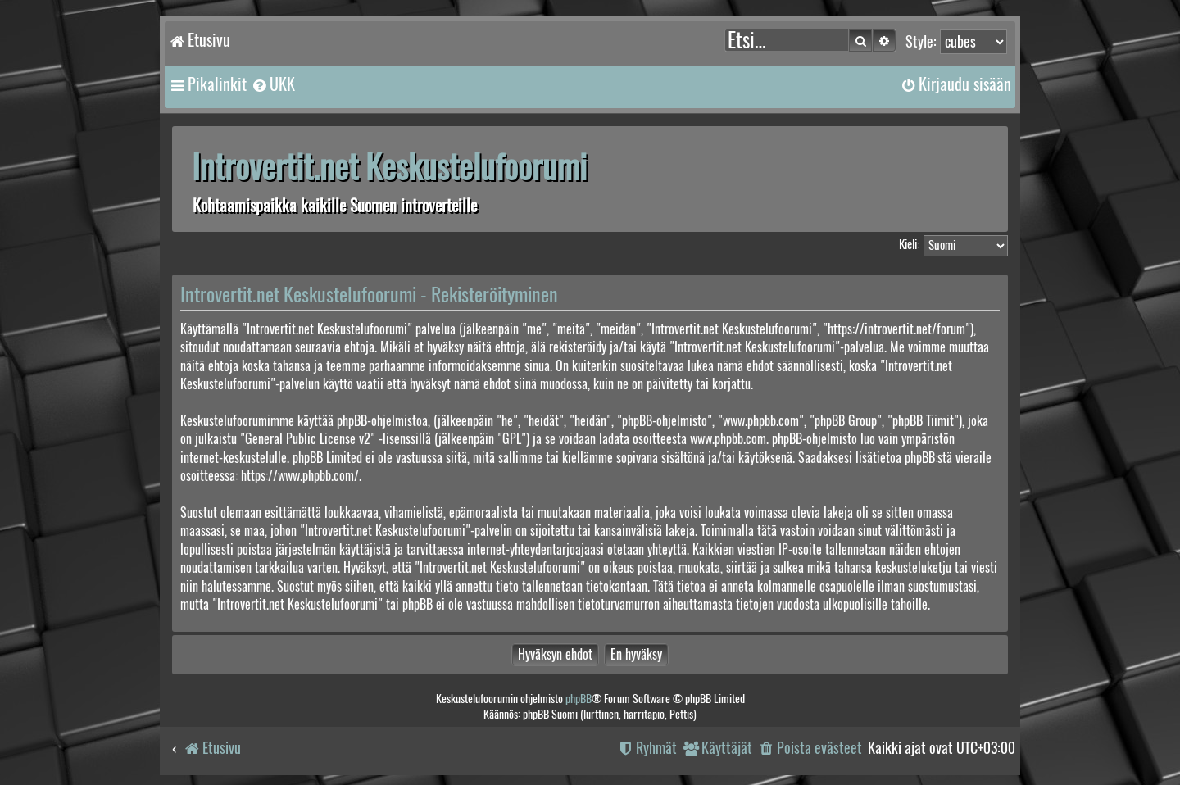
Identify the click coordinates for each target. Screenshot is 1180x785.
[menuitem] (273, 84)
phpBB (578, 698)
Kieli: (909, 244)
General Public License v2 (307, 438)
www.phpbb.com (728, 438)
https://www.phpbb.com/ (300, 475)
